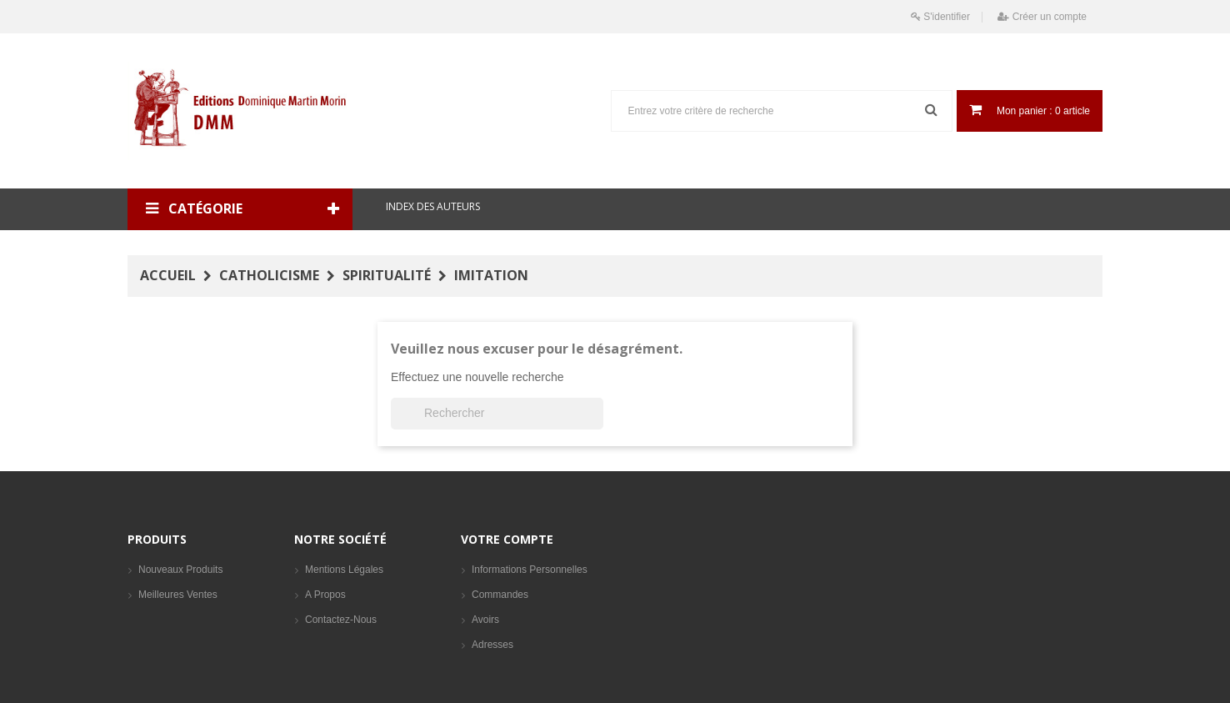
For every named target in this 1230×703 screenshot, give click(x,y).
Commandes (500, 594)
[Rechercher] (497, 413)
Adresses (492, 644)
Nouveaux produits (180, 569)
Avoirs (485, 619)
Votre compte (507, 539)
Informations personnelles (530, 569)
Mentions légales (344, 569)
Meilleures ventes (178, 594)
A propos (325, 594)
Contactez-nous (341, 619)
